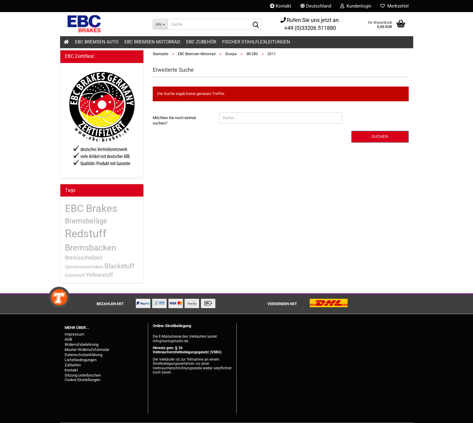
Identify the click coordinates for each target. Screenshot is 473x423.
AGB (68, 339)
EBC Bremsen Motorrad (152, 42)
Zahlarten (73, 365)
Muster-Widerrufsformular (87, 350)
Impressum (74, 334)
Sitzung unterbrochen (83, 375)
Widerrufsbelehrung (81, 344)
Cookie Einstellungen (82, 380)
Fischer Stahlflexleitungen (256, 42)
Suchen (380, 136)
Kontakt (280, 6)
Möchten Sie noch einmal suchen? (174, 120)
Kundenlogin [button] (355, 6)
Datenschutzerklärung (83, 355)
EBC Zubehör (201, 42)
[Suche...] (160, 24)
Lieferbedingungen (81, 360)
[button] (316, 6)
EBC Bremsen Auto (96, 42)
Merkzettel (394, 6)
